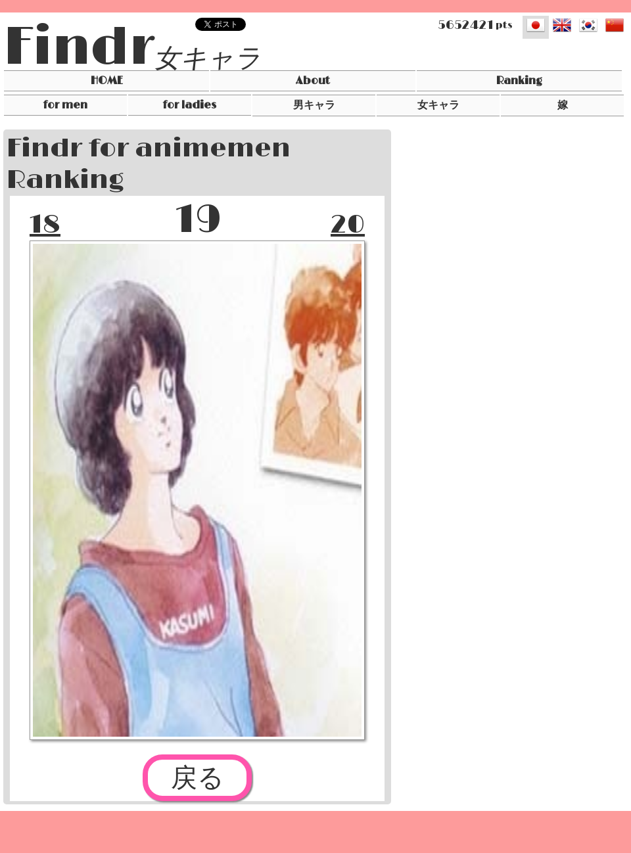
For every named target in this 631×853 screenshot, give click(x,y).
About (313, 80)
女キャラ (207, 59)
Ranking (519, 80)
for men (65, 105)
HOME (107, 80)
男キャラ (314, 105)
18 (45, 225)
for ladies (189, 105)
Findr (78, 48)
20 (348, 225)
